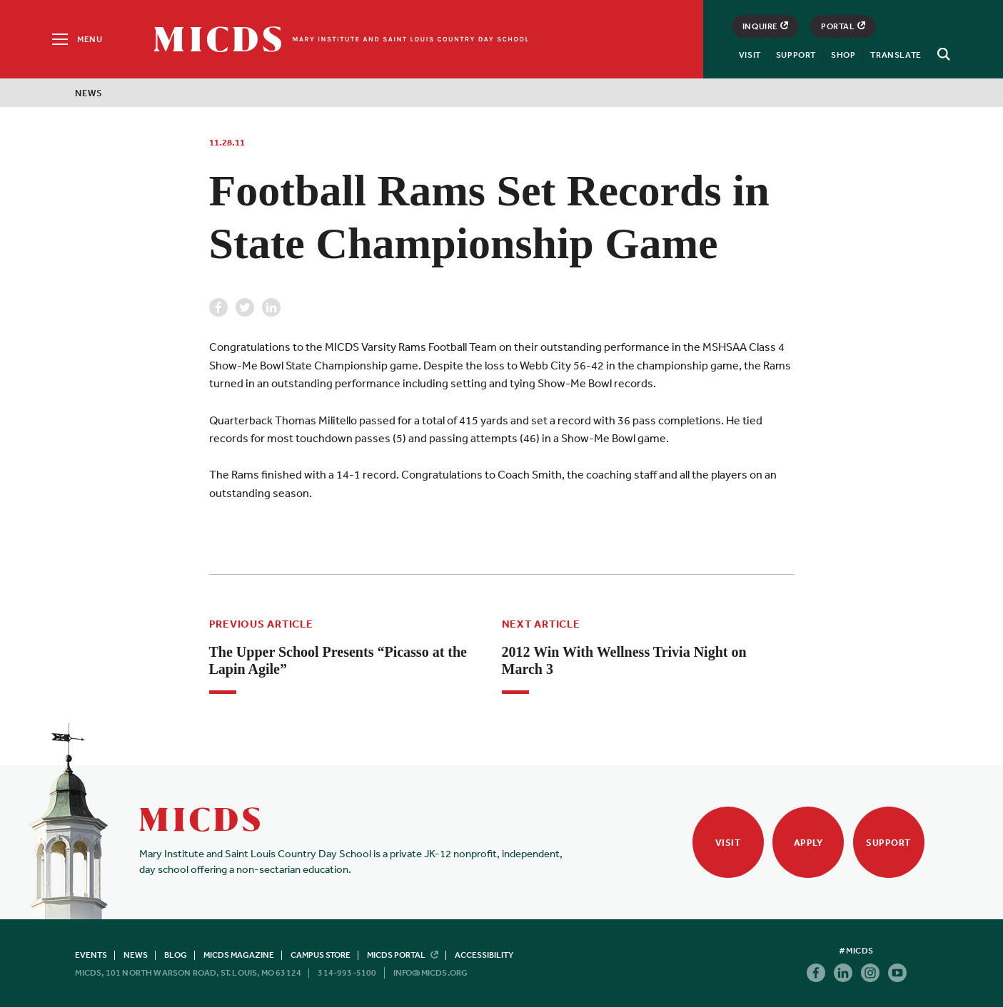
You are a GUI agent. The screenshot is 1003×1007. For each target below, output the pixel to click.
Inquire (765, 26)
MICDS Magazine (238, 955)
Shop (843, 55)
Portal (843, 26)
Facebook (218, 307)
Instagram (870, 972)
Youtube (897, 972)
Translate (895, 55)
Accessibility (484, 955)
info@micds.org (430, 972)
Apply (808, 843)
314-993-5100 (347, 972)
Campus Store (321, 955)
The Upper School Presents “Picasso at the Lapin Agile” (338, 660)
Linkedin (271, 307)
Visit (750, 55)
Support (796, 55)
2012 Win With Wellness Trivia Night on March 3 (624, 660)
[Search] (941, 54)
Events (91, 955)
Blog (175, 955)
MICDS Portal (402, 955)
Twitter (245, 307)
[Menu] (76, 39)
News (88, 93)
